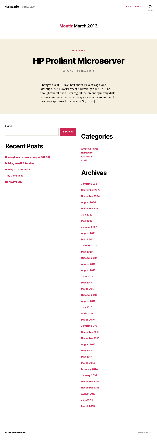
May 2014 (86, 356)
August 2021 (88, 233)
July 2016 (86, 307)
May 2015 (86, 350)
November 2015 (90, 338)
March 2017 (88, 288)
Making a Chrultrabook (18, 169)
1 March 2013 (87, 71)
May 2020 (87, 251)
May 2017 (86, 282)
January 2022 (89, 227)
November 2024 (90, 196)
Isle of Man (87, 156)
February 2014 (89, 369)
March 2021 (88, 239)
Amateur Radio (89, 148)
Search (8, 126)
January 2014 (89, 375)
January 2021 (89, 245)
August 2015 (88, 344)
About (137, 6)
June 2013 (87, 400)
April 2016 (87, 313)
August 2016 (88, 301)
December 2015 (90, 332)
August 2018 (88, 264)
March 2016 (88, 319)
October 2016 (89, 295)
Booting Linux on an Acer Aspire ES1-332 (27, 157)
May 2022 (86, 220)
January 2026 (89, 183)
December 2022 (90, 208)
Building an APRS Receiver (20, 163)
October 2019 (89, 258)
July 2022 (86, 214)
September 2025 (90, 190)
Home (129, 6)
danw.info (12, 6)
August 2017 (88, 270)
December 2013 (90, 381)
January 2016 (89, 325)
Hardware (78, 50)
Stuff (84, 160)
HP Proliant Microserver (78, 61)
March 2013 (88, 406)
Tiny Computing (14, 175)
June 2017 (87, 276)
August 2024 (88, 202)
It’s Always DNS (13, 181)
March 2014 (88, 363)
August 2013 (88, 393)
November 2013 (90, 387)
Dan (71, 71)
